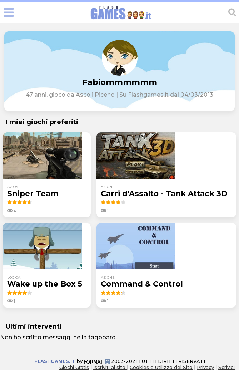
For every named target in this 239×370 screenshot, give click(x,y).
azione (14, 186)
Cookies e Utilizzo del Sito (161, 367)
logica (13, 277)
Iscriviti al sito (110, 367)
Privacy (205, 367)
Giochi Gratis (74, 367)
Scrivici (226, 367)
